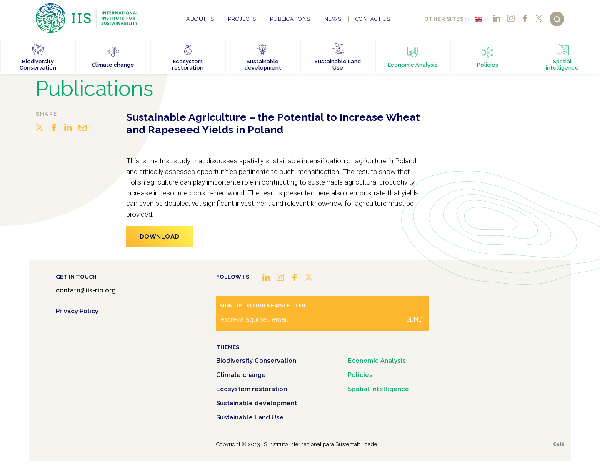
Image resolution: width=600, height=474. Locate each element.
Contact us (372, 19)
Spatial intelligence (378, 389)
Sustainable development (256, 403)
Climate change (241, 375)
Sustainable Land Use (250, 417)
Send (414, 319)
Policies (360, 375)
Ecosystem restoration (251, 389)
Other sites (444, 19)
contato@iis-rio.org (86, 290)
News (333, 19)
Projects (242, 19)
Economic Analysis (377, 360)
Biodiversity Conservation (256, 360)
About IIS (200, 19)
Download (160, 236)
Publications (290, 19)
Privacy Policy (77, 311)
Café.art (558, 444)
